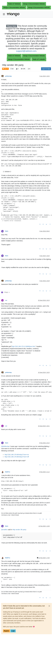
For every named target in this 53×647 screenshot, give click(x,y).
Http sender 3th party (19, 529)
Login (13, 631)
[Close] (49, 606)
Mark (6, 231)
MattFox (7, 472)
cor (6, 300)
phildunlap (8, 76)
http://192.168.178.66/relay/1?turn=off (17, 457)
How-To (5, 68)
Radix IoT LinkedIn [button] (39, 59)
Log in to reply (46, 69)
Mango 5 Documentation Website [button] (39, 7)
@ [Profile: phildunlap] (5, 446)
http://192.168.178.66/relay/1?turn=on (17, 454)
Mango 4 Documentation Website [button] (14, 7)
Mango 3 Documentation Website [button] (34, 4)
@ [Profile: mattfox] (4, 529)
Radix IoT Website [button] (14, 4)
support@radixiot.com (26, 51)
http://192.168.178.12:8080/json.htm (23, 346)
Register (6, 631)
